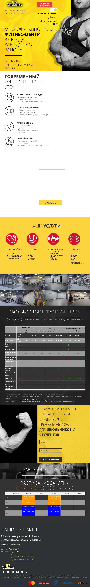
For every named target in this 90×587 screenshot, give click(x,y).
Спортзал (11, 319)
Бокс (18, 319)
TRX (44, 319)
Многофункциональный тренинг (31, 319)
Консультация (58, 319)
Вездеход (45, 323)
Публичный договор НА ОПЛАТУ (22, 559)
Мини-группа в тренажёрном (73, 319)
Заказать (50, 202)
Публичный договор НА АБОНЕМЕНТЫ (22, 556)
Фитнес (50, 319)
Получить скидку (50, 459)
